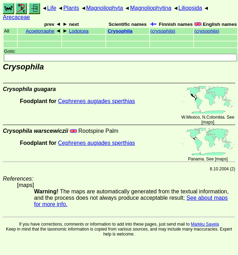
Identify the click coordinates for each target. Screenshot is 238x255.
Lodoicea (78, 31)
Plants (71, 8)
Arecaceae (16, 17)
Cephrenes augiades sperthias (96, 101)
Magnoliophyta (104, 8)
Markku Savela (205, 224)
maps (208, 122)
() (162, 31)
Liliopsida (190, 8)
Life (51, 8)
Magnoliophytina (151, 8)
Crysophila (119, 31)
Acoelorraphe (40, 31)
